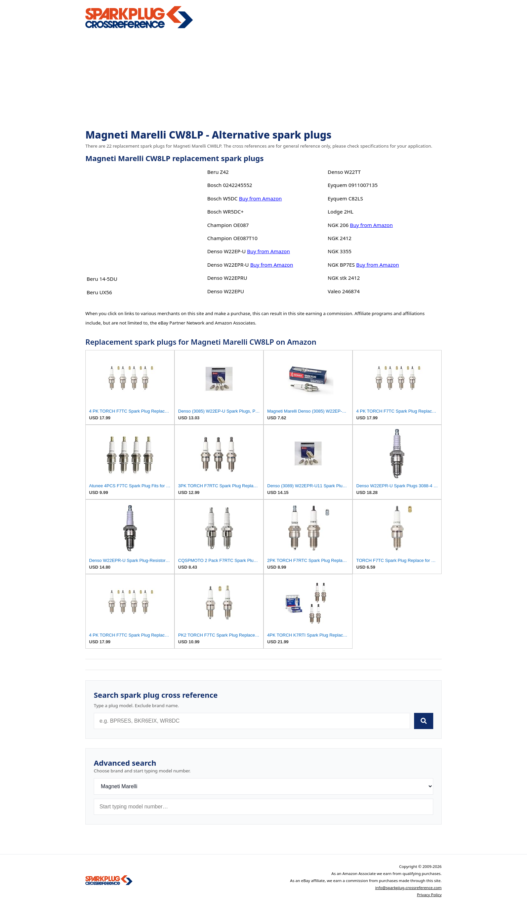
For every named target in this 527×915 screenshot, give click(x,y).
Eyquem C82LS (345, 198)
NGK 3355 (340, 251)
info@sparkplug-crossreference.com (408, 887)
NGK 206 (338, 225)
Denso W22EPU (225, 291)
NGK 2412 (340, 238)
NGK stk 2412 (344, 277)
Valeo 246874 (344, 291)
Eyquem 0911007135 (353, 185)
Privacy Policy (429, 894)
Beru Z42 (218, 171)
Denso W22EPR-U (228, 264)
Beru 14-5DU (102, 278)
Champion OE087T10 (232, 238)
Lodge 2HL (340, 211)
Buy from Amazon (260, 198)
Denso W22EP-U (226, 251)
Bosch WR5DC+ (225, 211)
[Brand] (263, 786)
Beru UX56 (99, 292)
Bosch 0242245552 (229, 185)
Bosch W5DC (222, 198)
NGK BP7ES (341, 264)
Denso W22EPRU (227, 277)
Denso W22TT (344, 171)
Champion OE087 (228, 225)
